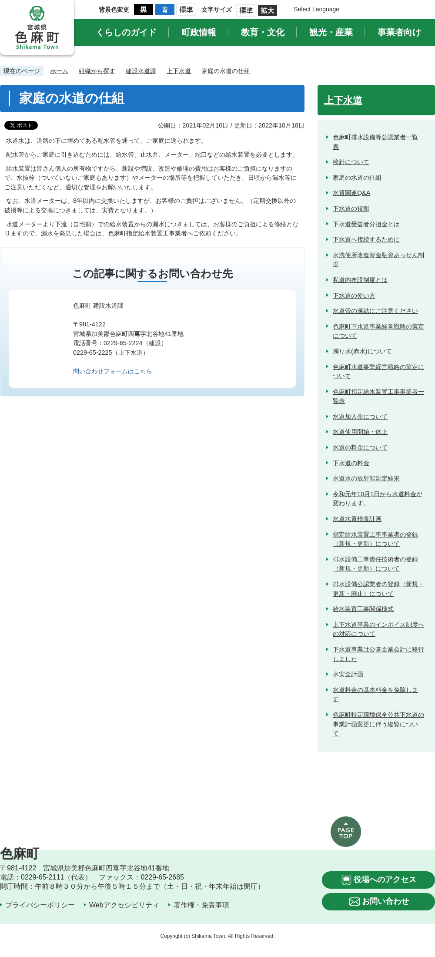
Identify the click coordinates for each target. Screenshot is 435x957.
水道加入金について (360, 416)
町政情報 (198, 32)
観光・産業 (331, 32)
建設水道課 (141, 70)
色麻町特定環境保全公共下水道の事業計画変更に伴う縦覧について (378, 724)
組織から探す (97, 70)
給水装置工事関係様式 (363, 608)
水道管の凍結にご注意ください (375, 310)
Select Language (316, 9)
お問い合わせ (385, 901)
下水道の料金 (351, 463)
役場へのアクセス (385, 879)
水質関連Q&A (351, 192)
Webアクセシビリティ (124, 905)
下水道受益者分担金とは (366, 224)
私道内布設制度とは (360, 279)
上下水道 (179, 70)
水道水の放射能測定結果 (366, 478)
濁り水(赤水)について (362, 351)
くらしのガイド (126, 32)
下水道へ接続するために (366, 239)
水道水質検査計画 (357, 518)
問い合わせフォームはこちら (112, 371)
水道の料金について (360, 447)
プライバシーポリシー (40, 905)
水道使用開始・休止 (360, 431)
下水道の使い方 (354, 295)
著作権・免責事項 (201, 905)
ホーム (59, 70)
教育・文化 (262, 32)
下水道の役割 (351, 208)
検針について (351, 161)
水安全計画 (348, 674)
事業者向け (399, 32)
